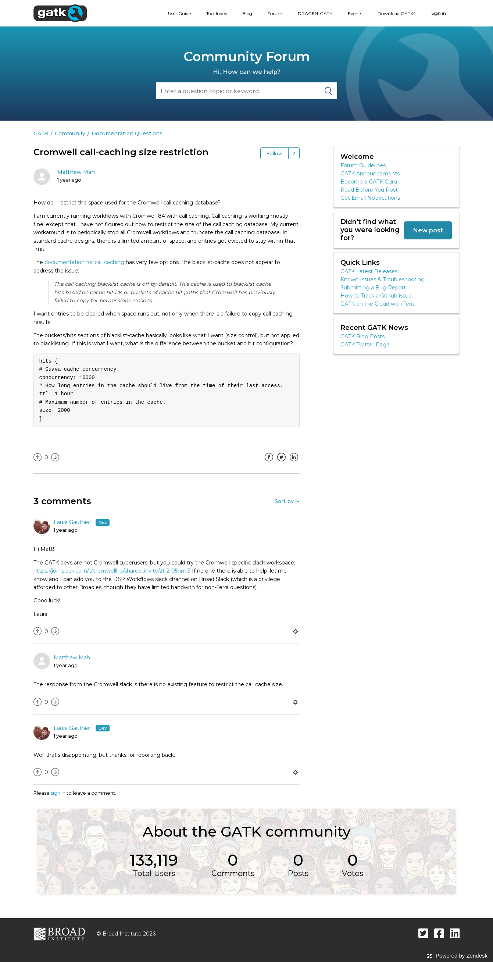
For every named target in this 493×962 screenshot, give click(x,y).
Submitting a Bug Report (373, 287)
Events (355, 13)
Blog (247, 13)
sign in (58, 793)
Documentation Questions (127, 133)
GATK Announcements (370, 173)
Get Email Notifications (370, 198)
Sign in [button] (438, 13)
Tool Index (216, 13)
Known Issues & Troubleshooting (382, 279)
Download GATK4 (397, 13)
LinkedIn (294, 463)
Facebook (269, 463)
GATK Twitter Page (365, 344)
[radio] (37, 457)
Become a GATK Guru (368, 181)
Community (70, 133)
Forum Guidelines (363, 165)
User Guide (179, 13)
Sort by (284, 501)
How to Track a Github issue (376, 295)
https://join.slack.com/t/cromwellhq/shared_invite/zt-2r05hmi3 (111, 570)
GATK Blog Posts (362, 336)
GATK (41, 133)
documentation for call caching (84, 262)
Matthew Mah (76, 172)
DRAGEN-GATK (315, 13)
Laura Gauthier (73, 522)
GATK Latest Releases (368, 271)
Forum (275, 13)
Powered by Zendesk (461, 955)
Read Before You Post (369, 189)
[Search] (246, 90)
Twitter (281, 463)
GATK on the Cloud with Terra (377, 303)
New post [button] (428, 230)
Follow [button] (274, 153)
